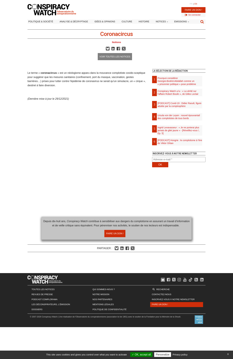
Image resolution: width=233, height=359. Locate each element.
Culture (127, 21)
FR (191, 4)
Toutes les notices (43, 289)
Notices (161, 21)
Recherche (163, 289)
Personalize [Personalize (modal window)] (162, 354)
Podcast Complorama (44, 299)
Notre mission (101, 294)
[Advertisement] (178, 211)
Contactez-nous (161, 294)
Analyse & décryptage (74, 21)
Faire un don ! (193, 10)
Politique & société (40, 21)
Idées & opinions (104, 21)
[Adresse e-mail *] (178, 159)
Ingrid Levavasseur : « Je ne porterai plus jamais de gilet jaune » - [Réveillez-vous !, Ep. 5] (178, 130)
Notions (116, 42)
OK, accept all (141, 354)
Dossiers (37, 309)
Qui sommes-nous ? (104, 289)
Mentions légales (103, 304)
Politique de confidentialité (110, 309)
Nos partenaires (102, 299)
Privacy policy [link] (180, 354)
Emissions (180, 21)
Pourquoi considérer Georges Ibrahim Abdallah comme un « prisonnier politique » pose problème (177, 81)
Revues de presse (42, 294)
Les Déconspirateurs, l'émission (51, 304)
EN (195, 4)
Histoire (144, 21)
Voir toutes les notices (115, 56)
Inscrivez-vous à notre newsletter (173, 299)
